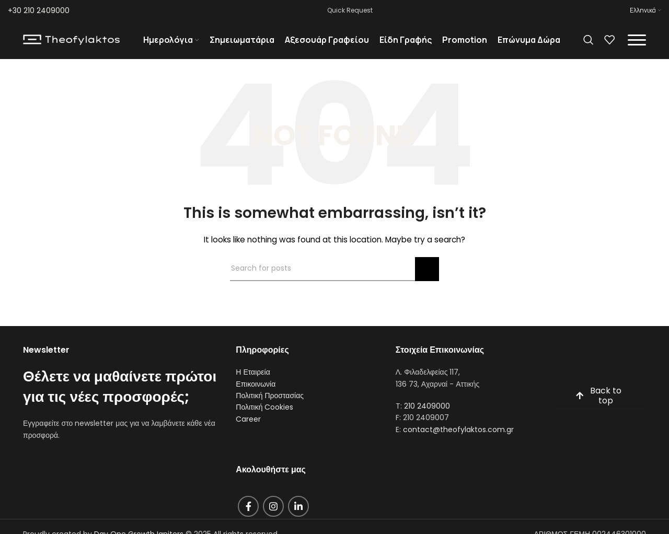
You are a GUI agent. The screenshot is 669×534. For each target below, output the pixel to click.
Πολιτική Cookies (264, 416)
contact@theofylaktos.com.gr (458, 438)
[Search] (588, 44)
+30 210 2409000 (39, 10)
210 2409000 (427, 415)
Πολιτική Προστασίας (270, 404)
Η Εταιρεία (253, 381)
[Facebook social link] (248, 515)
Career (248, 428)
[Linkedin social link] (298, 515)
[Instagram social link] (273, 515)
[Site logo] (71, 44)
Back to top (598, 404)
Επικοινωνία (255, 393)
